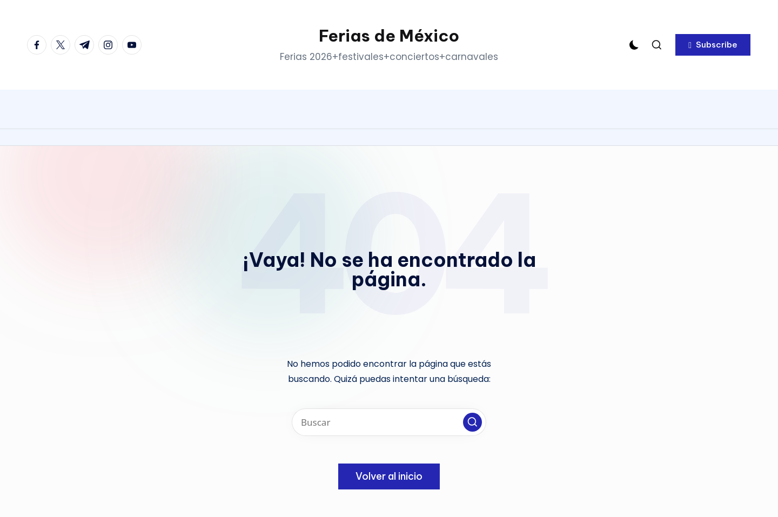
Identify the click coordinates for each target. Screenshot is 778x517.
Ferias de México (389, 35)
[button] (713, 44)
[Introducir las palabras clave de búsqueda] (389, 422)
